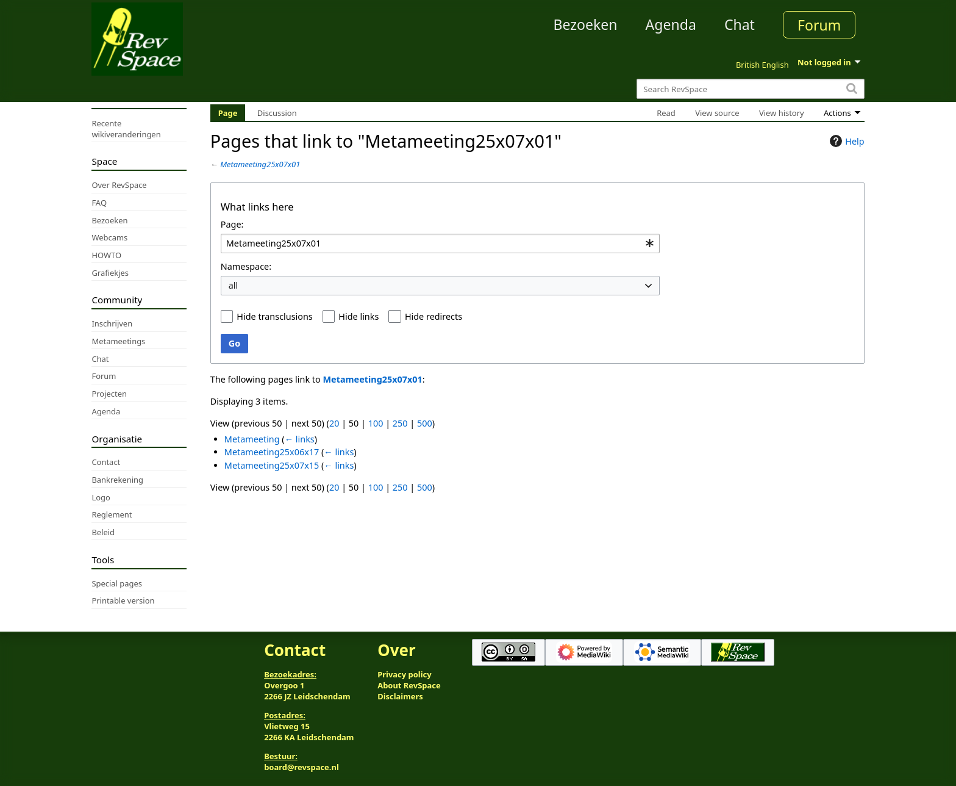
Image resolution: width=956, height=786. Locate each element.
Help (845, 141)
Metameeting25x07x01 (260, 164)
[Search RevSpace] (750, 89)
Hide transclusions (274, 316)
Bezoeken (586, 24)
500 (424, 423)
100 (375, 423)
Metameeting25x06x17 (271, 452)
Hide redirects (433, 316)
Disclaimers (400, 696)
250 (400, 423)
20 (334, 423)
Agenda (671, 24)
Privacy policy (404, 674)
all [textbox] (233, 285)
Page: (232, 224)
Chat (739, 24)
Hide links (358, 316)
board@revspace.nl (301, 767)
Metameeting (252, 439)
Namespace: (246, 266)
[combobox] (440, 244)
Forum (819, 25)
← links (300, 439)
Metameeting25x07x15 (271, 465)
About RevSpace (409, 685)
